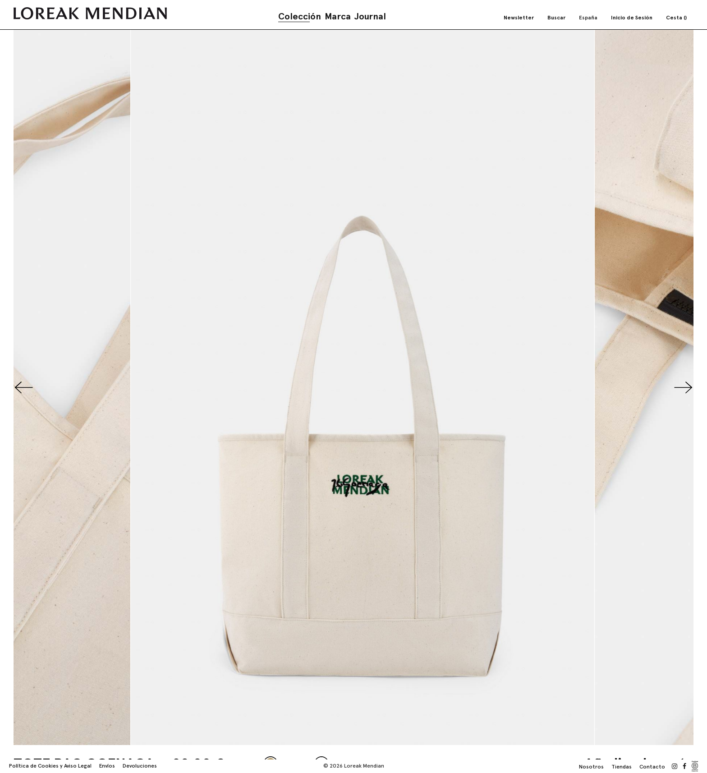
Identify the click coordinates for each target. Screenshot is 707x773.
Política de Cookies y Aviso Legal (50, 766)
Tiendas (621, 767)
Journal (370, 16)
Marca (338, 16)
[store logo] (90, 13)
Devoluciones (140, 766)
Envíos (107, 766)
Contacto (652, 767)
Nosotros (591, 767)
